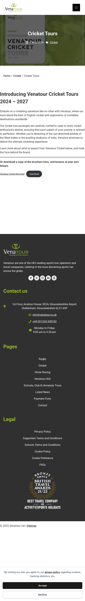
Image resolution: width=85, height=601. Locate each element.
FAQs (43, 464)
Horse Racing (42, 372)
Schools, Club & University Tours (42, 385)
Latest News (42, 392)
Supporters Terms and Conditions (42, 438)
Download (34, 174)
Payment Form (42, 398)
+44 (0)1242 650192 (45, 321)
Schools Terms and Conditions (42, 444)
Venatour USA (42, 378)
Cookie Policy (42, 451)
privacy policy (52, 572)
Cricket (54, 42)
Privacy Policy (42, 431)
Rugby (42, 359)
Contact (42, 405)
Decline (42, 594)
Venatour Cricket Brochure (12, 174)
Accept (42, 585)
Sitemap (31, 525)
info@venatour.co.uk (45, 314)
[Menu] (76, 7)
